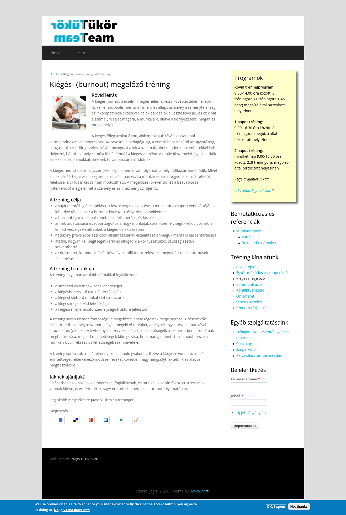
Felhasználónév (245, 379)
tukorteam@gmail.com (255, 190)
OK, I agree (276, 506)
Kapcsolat (85, 52)
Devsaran (199, 491)
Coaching (244, 343)
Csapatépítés (247, 266)
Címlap (56, 52)
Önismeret (245, 296)
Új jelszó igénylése (251, 412)
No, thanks (299, 506)
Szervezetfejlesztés (252, 307)
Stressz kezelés (249, 301)
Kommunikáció (249, 284)
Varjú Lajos (251, 236)
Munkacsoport (248, 230)
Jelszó (237, 395)
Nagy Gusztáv (84, 458)
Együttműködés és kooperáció (262, 272)
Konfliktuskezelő (250, 290)
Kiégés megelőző (250, 278)
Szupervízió (246, 349)
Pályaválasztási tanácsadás (259, 355)
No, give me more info (72, 510)
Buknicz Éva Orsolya (259, 242)
